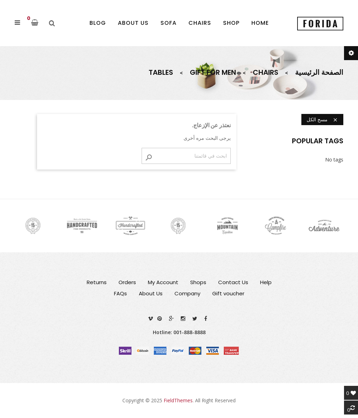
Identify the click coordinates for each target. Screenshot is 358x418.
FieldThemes (178, 400)
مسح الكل (322, 119)
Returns (97, 282)
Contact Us (233, 282)
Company (187, 293)
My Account (163, 282)
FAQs (120, 293)
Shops (198, 282)
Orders (127, 282)
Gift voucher (228, 293)
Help (266, 282)
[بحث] (186, 156)
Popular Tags (317, 141)
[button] (17, 23)
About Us (151, 293)
